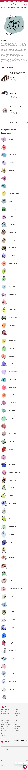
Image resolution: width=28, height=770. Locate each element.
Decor (9, 7)
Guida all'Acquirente (5, 720)
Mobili (2, 7)
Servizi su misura (4, 728)
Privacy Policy (15, 752)
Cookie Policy (23, 752)
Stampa (16, 711)
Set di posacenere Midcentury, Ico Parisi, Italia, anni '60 (17, 72)
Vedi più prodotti (14, 122)
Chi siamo (16, 709)
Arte (18, 7)
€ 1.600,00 (13, 94)
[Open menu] (1, 4)
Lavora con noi (17, 713)
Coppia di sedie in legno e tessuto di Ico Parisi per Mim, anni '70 (18, 89)
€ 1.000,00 (13, 110)
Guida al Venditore (5, 722)
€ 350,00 (12, 77)
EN (1, 756)
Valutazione (3, 730)
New (4, 4)
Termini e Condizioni (6, 752)
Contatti (16, 715)
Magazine (3, 735)
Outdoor (21, 7)
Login (24, 4)
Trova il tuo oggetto (5, 724)
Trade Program (4, 726)
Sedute (5, 7)
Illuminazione (13, 7)
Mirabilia (25, 7)
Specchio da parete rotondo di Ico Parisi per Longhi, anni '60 (17, 106)
